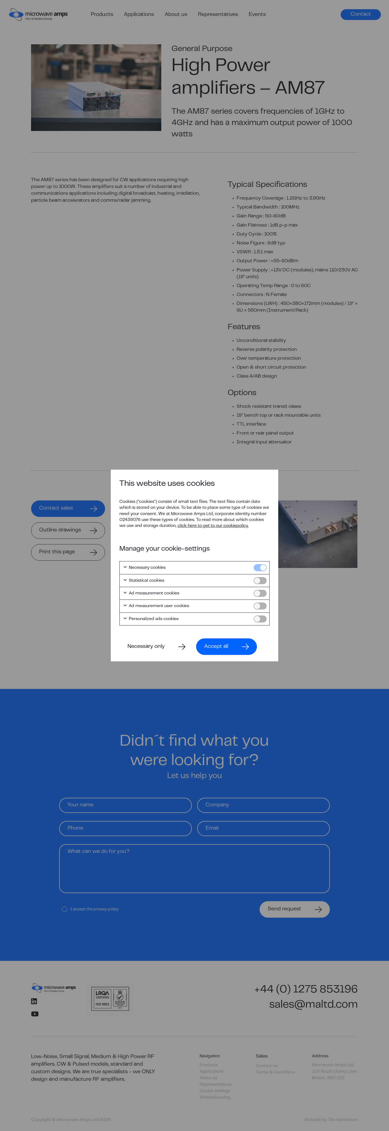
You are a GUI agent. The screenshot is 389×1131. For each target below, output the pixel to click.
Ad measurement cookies (151, 593)
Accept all (216, 646)
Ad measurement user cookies (156, 606)
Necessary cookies (144, 567)
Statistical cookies (143, 580)
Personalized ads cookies (151, 619)
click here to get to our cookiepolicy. (213, 526)
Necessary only (146, 646)
